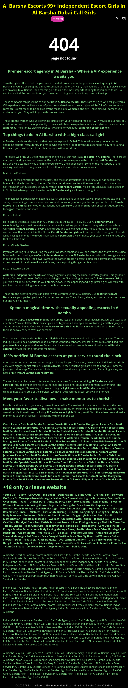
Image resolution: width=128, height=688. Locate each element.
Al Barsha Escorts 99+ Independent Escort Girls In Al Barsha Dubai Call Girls (64, 9)
